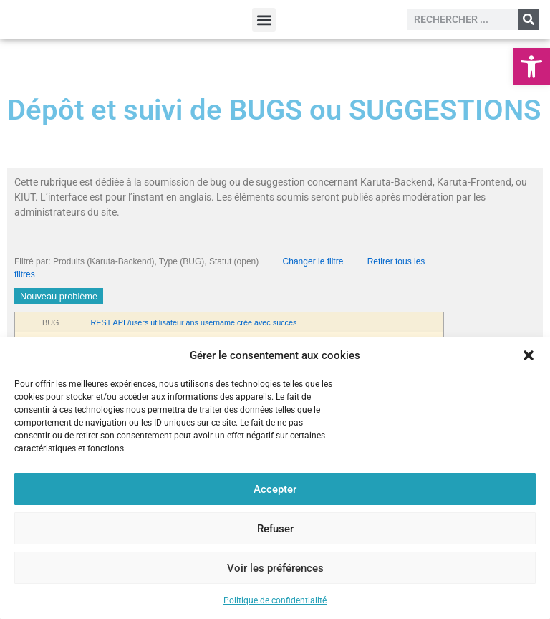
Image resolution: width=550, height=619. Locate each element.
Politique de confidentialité (275, 600)
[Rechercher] (528, 19)
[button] (531, 66)
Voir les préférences (275, 568)
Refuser (275, 528)
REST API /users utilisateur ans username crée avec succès (194, 322)
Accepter (275, 489)
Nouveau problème (58, 296)
